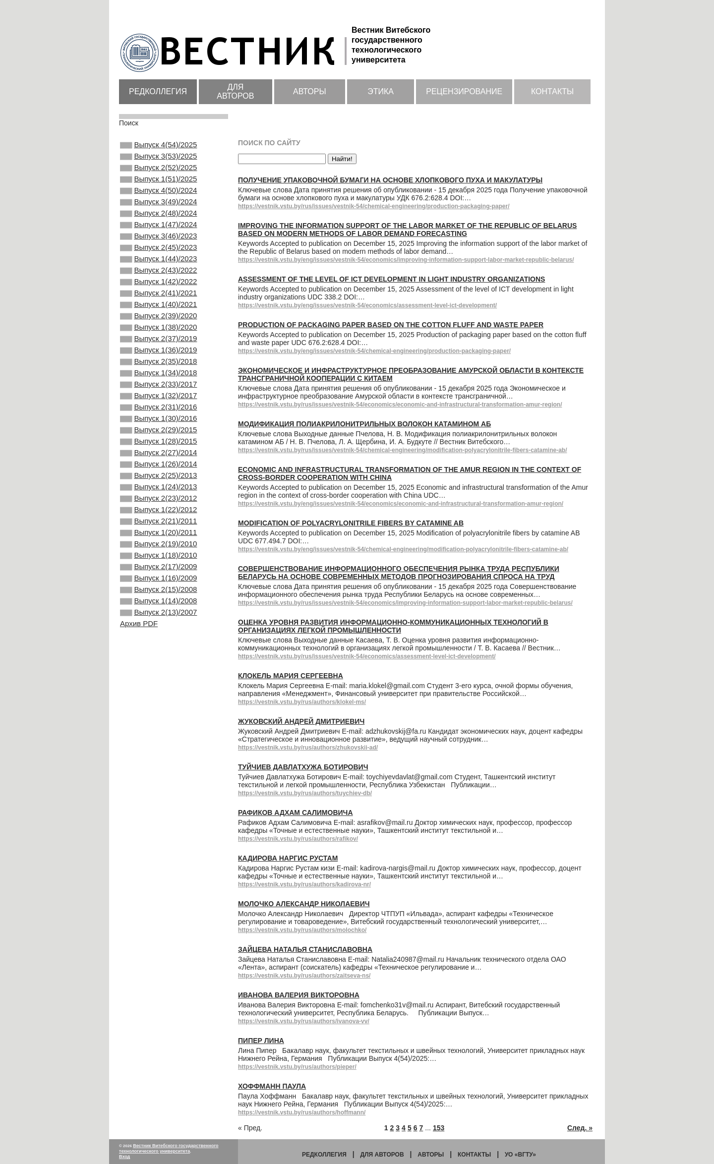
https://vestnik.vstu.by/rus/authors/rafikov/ (298, 838)
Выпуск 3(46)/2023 (158, 252)
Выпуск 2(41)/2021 (158, 319)
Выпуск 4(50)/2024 (158, 199)
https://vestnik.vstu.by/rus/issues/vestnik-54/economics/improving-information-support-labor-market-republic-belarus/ (405, 602)
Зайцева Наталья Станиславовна (305, 949)
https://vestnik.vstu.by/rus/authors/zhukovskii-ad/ (308, 747)
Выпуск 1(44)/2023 (158, 279)
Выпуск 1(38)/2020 (158, 359)
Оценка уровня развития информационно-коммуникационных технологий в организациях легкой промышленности (393, 626)
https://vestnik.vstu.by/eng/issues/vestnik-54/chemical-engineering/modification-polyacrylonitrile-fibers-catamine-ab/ (403, 549)
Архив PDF (139, 706)
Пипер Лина (261, 1041)
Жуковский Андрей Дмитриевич (301, 721)
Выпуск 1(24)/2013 (158, 547)
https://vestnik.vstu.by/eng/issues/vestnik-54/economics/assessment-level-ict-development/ (367, 305)
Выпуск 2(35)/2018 (158, 400)
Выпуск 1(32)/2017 (158, 440)
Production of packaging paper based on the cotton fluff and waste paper (390, 325)
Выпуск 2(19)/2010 (158, 614)
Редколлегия (158, 91)
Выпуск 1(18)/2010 (158, 627)
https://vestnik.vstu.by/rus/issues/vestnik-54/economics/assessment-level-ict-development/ (367, 656)
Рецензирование (464, 91)
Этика (380, 91)
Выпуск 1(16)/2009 (158, 654)
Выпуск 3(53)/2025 (158, 159)
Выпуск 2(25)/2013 (158, 533)
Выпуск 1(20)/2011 (158, 600)
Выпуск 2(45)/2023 (158, 266)
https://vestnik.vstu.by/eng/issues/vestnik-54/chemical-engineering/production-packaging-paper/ (374, 351)
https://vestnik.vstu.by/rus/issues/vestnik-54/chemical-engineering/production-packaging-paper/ (373, 206)
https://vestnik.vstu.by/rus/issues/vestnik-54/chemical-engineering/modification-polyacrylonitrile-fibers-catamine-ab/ (402, 450)
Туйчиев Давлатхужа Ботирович (303, 767)
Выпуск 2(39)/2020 (158, 346)
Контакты (552, 91)
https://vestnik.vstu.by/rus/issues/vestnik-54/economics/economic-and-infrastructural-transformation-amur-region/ (400, 404)
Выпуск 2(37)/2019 (158, 373)
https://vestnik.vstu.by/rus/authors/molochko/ (302, 930)
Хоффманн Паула (272, 1086)
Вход (124, 1156)
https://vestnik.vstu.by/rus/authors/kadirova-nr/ (304, 884)
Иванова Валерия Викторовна (298, 995)
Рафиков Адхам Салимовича (295, 812)
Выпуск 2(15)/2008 (158, 667)
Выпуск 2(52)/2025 (158, 172)
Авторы (309, 91)
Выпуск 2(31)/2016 (158, 453)
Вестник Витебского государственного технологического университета (169, 1148)
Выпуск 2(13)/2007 (158, 694)
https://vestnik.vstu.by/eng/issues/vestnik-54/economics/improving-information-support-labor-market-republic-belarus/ (406, 259)
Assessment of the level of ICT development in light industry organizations (391, 279)
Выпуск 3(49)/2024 (158, 212)
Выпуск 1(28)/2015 (158, 493)
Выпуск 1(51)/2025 (158, 185)
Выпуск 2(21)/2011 (158, 587)
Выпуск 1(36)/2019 (158, 386)
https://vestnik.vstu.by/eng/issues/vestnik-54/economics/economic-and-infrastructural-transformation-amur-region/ (400, 503)
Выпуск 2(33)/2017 (158, 426)
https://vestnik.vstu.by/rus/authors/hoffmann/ (301, 1112)
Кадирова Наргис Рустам (288, 858)
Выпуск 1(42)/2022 (158, 306)
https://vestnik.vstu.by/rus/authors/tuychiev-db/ (305, 793)
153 (438, 1128)
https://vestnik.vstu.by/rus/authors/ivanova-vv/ (303, 1021)
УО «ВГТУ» (520, 1154)
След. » (580, 1128)
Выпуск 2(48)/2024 (158, 226)
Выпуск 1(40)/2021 (158, 333)
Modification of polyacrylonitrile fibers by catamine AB (351, 523)
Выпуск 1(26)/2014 (158, 520)
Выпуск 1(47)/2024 (158, 239)
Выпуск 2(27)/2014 (158, 507)
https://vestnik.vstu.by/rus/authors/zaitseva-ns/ (304, 975)
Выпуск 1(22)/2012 (158, 574)
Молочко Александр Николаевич (304, 904)
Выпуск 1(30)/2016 (158, 467)
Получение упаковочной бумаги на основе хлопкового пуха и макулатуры (390, 180)
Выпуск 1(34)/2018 (158, 413)
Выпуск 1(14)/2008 (158, 681)
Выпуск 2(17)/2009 (158, 641)
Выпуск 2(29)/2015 (158, 480)
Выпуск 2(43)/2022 (158, 293)
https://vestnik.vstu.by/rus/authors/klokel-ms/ (302, 701)
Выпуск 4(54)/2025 (158, 145)
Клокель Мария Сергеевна (290, 676)
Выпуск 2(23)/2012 (158, 560)
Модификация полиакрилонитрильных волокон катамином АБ (364, 424)
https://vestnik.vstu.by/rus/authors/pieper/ (297, 1066)
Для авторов (235, 91)
